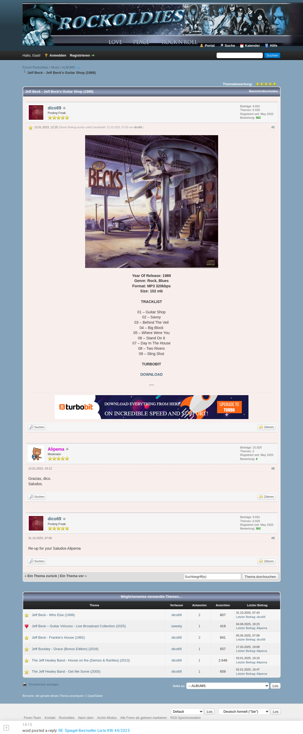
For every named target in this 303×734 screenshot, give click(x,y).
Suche (230, 46)
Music (55, 67)
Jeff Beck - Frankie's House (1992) (58, 637)
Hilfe (273, 46)
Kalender (252, 46)
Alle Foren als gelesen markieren (143, 718)
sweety (176, 626)
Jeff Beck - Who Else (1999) (53, 615)
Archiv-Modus (107, 718)
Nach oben (86, 718)
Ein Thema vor (72, 576)
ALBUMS (68, 67)
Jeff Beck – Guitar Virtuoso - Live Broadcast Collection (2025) (79, 626)
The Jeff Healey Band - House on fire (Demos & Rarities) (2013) (81, 660)
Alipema (261, 628)
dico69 (54, 108)
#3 (273, 538)
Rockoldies (67, 718)
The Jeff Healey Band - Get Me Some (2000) (66, 671)
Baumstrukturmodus (263, 91)
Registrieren (80, 55)
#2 (273, 468)
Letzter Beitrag (245, 616)
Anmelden (57, 55)
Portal (210, 46)
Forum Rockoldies (35, 67)
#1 (273, 127)
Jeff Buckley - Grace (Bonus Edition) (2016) (65, 649)
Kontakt (50, 718)
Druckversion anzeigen (44, 684)
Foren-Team (32, 718)
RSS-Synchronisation (185, 718)
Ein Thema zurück (42, 576)
